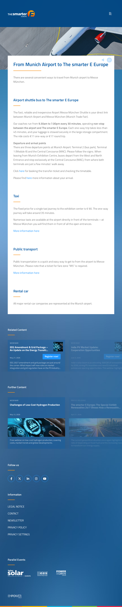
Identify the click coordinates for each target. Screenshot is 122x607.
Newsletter (16, 520)
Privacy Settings (19, 534)
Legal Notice (16, 506)
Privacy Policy (17, 527)
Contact (13, 513)
